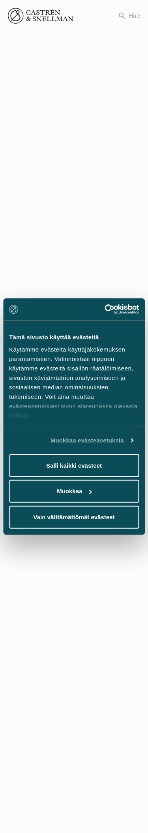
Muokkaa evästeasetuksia (87, 440)
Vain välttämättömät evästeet (74, 516)
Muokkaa (74, 491)
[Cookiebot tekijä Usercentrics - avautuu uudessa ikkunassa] (105, 309)
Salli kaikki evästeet (74, 465)
